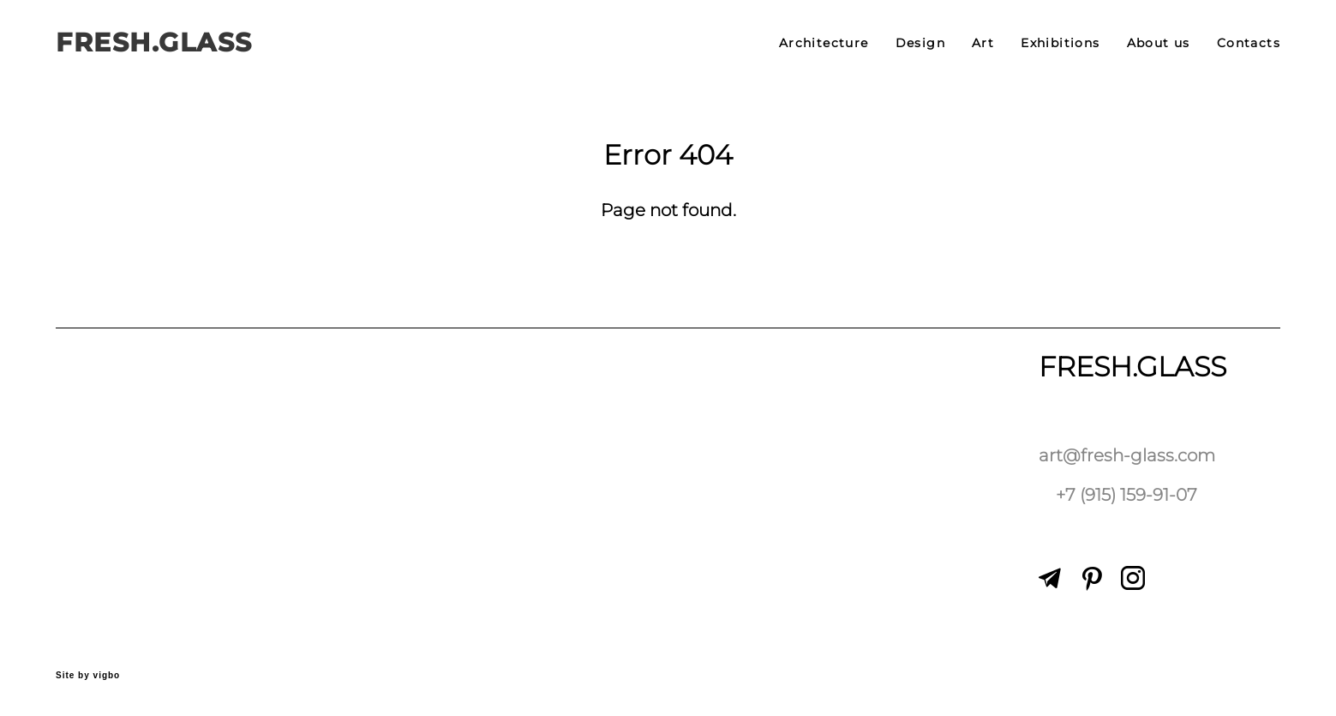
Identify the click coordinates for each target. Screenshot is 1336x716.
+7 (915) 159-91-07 (1126, 494)
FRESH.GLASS (154, 43)
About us (1158, 43)
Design (920, 43)
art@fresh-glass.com (1127, 455)
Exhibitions (1060, 43)
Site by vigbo (88, 675)
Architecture (824, 43)
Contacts (1248, 43)
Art (983, 43)
